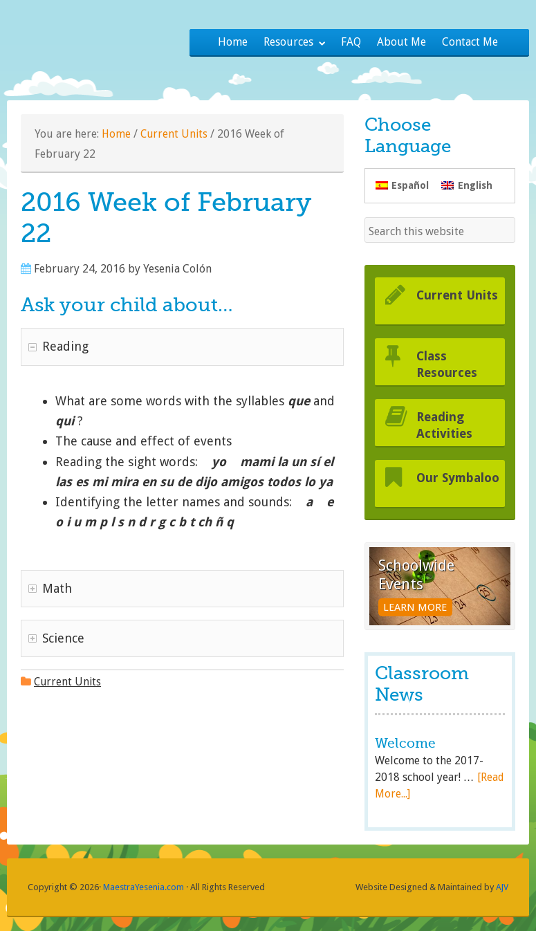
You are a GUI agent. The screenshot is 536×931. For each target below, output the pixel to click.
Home (116, 133)
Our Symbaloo (449, 485)
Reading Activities (446, 424)
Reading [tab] (58, 346)
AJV (501, 887)
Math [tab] (50, 588)
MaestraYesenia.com (144, 887)
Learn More (401, 599)
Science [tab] (56, 638)
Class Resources (450, 363)
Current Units (175, 133)
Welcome (406, 743)
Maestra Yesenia (98, 38)
